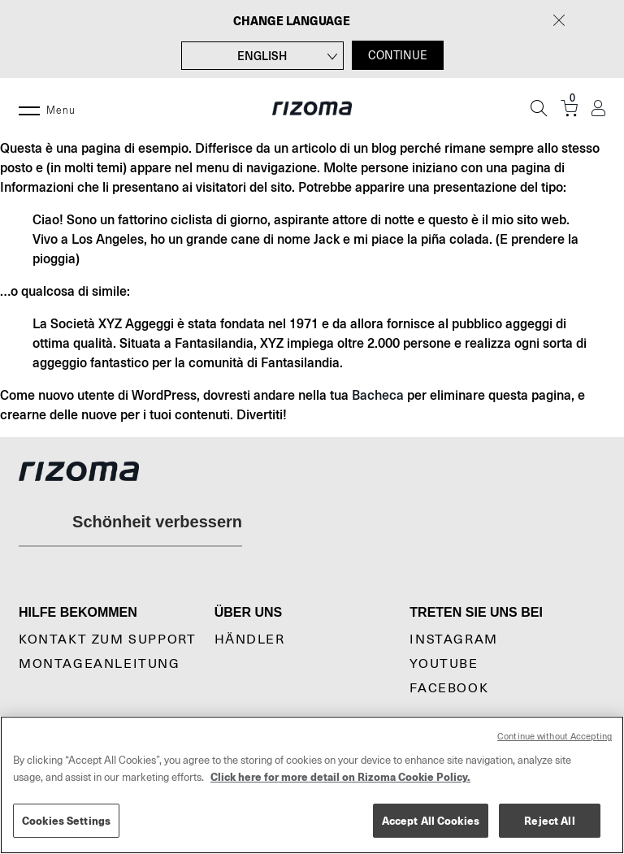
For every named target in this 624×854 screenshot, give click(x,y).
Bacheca (378, 394)
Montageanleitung (99, 664)
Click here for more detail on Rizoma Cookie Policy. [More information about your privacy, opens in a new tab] (340, 776)
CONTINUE (397, 55)
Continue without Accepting (554, 736)
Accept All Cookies (430, 820)
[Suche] (539, 108)
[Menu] (29, 108)
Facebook (449, 688)
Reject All (549, 820)
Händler (249, 639)
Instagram (453, 639)
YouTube (444, 664)
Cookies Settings (66, 820)
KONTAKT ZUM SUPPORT (107, 639)
